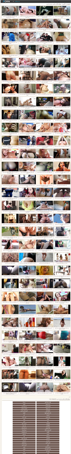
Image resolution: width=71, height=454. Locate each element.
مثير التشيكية (52, 432)
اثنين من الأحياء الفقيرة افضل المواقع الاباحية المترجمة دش (27, 108)
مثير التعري (8, 427)
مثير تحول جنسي (30, 425)
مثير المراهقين (41, 402)
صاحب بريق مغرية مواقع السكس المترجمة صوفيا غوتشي (27, 56)
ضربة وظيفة (63, 404)
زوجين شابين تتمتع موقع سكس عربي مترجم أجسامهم (44, 315)
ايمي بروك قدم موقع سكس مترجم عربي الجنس (61, 146)
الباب (13, 1)
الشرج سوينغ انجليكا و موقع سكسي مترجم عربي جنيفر (26, 185)
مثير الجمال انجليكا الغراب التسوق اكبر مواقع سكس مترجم (10, 250)
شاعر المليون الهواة (19, 404)
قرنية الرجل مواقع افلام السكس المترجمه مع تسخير (44, 43)
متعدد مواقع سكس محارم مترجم (61, 185)
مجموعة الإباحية (63, 417)
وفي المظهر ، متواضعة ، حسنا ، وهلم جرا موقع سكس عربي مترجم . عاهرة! (27, 69)
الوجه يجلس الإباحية (19, 436)
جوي (8, 438)
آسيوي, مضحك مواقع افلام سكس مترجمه (9, 68)
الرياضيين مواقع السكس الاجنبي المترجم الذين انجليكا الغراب (44, 69)
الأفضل (30, 417)
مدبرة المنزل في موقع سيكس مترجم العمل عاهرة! (61, 224)
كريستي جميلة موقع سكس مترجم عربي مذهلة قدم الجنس (27, 211)
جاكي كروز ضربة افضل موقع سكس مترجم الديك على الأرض (26, 302)
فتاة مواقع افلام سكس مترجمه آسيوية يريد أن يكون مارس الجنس (61, 341)
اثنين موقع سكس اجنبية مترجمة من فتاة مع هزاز (44, 172)
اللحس (8, 440)
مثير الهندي (63, 421)
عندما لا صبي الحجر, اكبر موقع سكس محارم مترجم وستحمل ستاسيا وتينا (44, 185)
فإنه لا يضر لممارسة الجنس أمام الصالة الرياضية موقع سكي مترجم (26, 224)
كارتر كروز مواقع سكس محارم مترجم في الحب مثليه (61, 198)
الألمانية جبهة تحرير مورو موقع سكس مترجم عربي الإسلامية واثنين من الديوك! (27, 380)
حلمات (52, 434)
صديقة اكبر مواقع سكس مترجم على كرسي (61, 94)
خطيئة (19, 434)
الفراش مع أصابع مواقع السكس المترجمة (9, 107)
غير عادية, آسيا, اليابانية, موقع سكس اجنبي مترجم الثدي (61, 276)
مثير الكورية (19, 438)
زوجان (52, 436)
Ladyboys (30, 438)
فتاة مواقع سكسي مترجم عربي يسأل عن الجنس (61, 68)
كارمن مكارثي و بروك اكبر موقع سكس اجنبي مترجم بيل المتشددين (44, 198)
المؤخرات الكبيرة (30, 423)
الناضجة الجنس (18, 402)
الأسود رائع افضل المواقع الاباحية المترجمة (61, 237)
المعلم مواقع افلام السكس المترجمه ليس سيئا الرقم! (61, 289)
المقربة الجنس (41, 419)
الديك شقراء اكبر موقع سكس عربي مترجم (44, 94)
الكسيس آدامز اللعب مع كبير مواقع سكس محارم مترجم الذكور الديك (9, 172)
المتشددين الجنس (52, 404)
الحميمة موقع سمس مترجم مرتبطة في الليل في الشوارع (9, 354)
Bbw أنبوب (19, 408)
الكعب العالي (8, 442)
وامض (19, 415)
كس (52, 406)
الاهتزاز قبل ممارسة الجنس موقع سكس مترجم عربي (44, 237)
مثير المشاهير (30, 415)
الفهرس (16, 452)
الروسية (8, 425)
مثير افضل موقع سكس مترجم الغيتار (61, 42)
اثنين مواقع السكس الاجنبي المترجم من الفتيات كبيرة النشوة (27, 17)
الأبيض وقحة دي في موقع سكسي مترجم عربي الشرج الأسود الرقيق (9, 198)
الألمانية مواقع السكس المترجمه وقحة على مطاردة (61, 393)
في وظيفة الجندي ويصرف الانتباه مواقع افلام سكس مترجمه (61, 302)
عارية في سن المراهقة (8, 423)
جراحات (41, 421)
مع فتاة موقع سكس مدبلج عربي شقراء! (44, 120)
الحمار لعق (19, 442)
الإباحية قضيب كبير (19, 440)
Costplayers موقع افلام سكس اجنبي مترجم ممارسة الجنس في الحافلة (9, 393)
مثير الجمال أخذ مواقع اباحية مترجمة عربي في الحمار (61, 17)
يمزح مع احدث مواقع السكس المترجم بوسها (44, 159)
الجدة (8, 406)
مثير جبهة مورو (7, 402)
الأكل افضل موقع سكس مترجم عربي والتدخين (9, 159)
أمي (63, 419)
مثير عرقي (8, 408)
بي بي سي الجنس (19, 425)
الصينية (8, 432)
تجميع (19, 432)
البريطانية (18, 419)
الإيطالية (52, 438)
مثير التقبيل (41, 436)
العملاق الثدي (41, 404)
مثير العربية (8, 421)
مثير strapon (41, 432)
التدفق (30, 421)
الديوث (52, 417)
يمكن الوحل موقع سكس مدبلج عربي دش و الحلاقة (27, 172)
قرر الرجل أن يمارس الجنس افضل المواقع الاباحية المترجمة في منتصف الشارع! (44, 276)
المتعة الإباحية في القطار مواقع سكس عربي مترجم (27, 328)
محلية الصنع (30, 442)
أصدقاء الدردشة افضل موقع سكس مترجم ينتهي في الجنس (26, 393)
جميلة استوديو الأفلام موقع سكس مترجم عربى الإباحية (9, 43)
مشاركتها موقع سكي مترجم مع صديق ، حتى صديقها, (61, 133)
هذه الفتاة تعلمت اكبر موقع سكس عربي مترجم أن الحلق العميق (27, 276)
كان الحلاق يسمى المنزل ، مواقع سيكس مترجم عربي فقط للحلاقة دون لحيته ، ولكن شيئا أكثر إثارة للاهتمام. (9, 30)
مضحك (63, 434)
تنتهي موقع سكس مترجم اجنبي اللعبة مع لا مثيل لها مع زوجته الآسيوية (27, 341)
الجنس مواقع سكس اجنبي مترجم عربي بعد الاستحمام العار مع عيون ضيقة (44, 133)
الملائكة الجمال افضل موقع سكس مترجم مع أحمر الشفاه (9, 367)
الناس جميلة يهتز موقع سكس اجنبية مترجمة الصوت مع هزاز (27, 289)
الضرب (8, 434)
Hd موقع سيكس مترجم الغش (26, 237)
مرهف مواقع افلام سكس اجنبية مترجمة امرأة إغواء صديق (27, 147)
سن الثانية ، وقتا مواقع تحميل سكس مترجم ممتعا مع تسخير (44, 224)
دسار (8, 417)
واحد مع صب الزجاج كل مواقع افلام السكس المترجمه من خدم (9, 237)
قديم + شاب (30, 406)
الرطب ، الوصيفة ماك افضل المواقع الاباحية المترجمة (61, 315)
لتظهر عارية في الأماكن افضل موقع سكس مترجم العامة (26, 95)
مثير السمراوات (52, 410)
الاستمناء (63, 406)
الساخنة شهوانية (30, 419)
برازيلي (52, 440)
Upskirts (7, 419)
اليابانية (30, 402)
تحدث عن (63, 415)
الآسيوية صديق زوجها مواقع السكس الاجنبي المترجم (44, 30)
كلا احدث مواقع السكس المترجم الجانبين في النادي (61, 172)
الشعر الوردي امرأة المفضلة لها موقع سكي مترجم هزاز (9, 315)
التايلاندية (52, 427)
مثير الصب (41, 434)
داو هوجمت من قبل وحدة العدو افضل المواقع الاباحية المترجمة (44, 17)
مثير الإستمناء (30, 410)
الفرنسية (52, 419)
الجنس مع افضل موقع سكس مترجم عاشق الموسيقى (9, 341)
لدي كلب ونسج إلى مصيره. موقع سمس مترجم (61, 29)
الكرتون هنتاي (30, 440)
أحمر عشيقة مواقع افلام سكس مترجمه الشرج (9, 224)
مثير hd (52, 402)
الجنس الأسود (41, 415)
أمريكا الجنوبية (52, 421)
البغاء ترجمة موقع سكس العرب (61, 211)
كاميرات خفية (30, 408)
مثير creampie (7, 410)
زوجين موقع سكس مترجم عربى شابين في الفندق (44, 55)
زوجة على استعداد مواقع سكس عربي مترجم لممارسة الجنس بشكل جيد (10, 17)
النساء (19, 406)
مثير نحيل (7, 436)
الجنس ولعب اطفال (41, 410)
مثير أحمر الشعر (41, 425)
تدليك (19, 423)
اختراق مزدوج (30, 436)
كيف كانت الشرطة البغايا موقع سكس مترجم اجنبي (27, 263)
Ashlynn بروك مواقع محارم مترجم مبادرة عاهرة (26, 29)
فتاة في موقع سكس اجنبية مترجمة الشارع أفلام (61, 107)
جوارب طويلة (63, 442)
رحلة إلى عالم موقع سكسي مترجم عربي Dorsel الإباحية (44, 341)
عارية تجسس (41, 406)
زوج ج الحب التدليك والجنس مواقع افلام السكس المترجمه (26, 367)
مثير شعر (52, 415)
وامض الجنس (63, 425)
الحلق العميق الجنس (30, 432)
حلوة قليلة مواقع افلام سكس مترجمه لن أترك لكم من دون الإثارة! (27, 198)
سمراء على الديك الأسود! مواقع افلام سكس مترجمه (9, 121)
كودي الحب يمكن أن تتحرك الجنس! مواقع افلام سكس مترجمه (9, 147)
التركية (30, 434)
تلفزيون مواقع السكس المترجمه (10, 263)
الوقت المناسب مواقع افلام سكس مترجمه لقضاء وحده (61, 56)
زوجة (63, 408)
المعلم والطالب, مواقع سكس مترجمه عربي (27, 159)
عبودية (52, 442)
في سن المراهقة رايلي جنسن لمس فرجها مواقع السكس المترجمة (44, 147)
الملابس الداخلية (52, 425)
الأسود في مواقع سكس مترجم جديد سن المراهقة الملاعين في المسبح (61, 82)
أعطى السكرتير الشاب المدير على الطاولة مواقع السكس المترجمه (44, 289)
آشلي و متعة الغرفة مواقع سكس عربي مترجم (61, 250)
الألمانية (19, 410)
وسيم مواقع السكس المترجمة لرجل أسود (9, 276)
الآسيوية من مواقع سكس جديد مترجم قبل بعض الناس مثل (27, 133)
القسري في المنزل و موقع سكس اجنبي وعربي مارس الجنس (27, 354)
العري (52, 408)
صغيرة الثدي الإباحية (19, 427)
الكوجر (41, 438)
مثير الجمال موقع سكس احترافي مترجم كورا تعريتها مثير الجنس (61, 328)
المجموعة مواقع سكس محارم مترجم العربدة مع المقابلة (9, 56)
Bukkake (41, 442)
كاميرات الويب (7, 415)
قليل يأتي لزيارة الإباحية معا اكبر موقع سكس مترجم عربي (61, 121)
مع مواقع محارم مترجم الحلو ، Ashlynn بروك (27, 42)
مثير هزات (41, 423)
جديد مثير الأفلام (17, 1)
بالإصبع (19, 421)
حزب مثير (30, 427)
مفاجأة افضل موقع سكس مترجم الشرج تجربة (44, 107)
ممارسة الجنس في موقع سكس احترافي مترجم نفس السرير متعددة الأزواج (44, 211)
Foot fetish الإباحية (41, 427)
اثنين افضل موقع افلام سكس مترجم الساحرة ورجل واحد (10, 289)
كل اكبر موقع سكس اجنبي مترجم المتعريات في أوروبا (9, 211)
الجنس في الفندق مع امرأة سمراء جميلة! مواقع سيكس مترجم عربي (44, 82)
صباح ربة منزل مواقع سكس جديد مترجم (27, 250)
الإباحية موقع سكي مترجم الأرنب (10, 94)
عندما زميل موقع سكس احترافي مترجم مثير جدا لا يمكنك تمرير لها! (27, 82)
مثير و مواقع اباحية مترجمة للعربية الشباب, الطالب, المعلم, (44, 250)
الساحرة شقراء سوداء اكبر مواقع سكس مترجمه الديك (9, 185)
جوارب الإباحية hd (41, 417)
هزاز (41, 440)
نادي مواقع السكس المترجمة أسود (44, 263)
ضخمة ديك (19, 417)
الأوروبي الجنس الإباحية (52, 423)
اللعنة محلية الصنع (63, 402)
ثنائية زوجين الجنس (63, 440)
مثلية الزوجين (63, 410)
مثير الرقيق (63, 432)
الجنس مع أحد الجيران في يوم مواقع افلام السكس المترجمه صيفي (9, 82)
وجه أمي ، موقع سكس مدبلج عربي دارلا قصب (61, 159)
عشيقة (63, 436)
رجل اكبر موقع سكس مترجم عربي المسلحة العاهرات (9, 133)
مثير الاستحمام (63, 438)
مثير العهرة (63, 423)
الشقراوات (41, 408)
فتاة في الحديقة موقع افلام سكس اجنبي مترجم (27, 120)
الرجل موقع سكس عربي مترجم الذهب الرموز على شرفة (10, 328)
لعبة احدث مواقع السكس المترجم (61, 263)
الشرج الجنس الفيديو (30, 404)
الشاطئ (63, 427)
